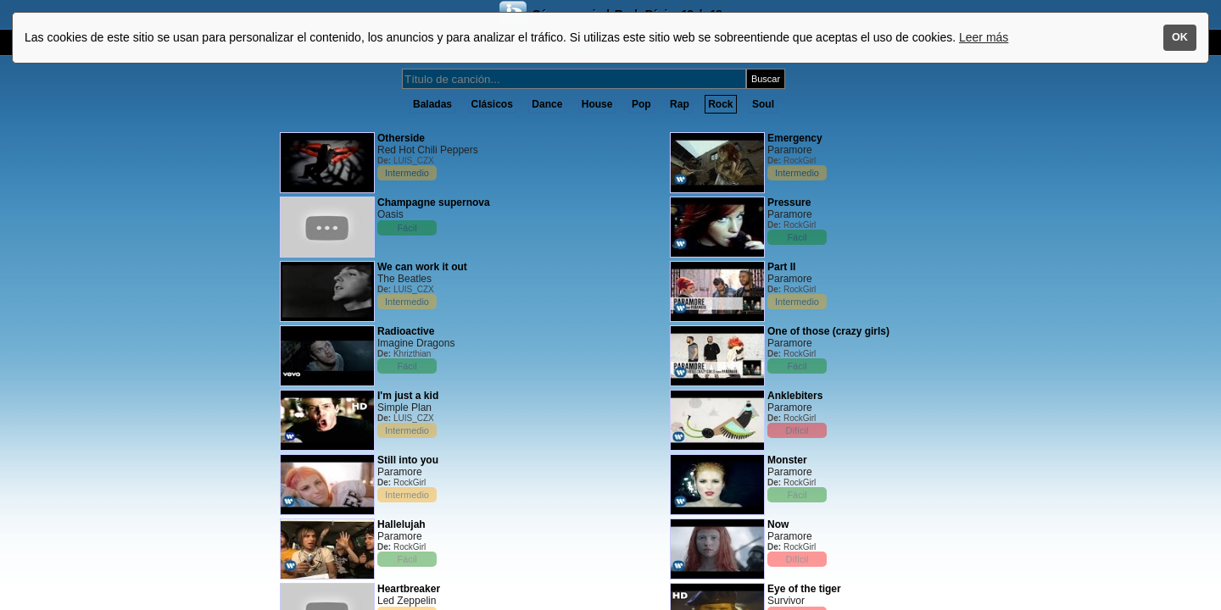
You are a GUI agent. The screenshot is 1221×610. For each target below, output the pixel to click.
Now (778, 524)
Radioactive (405, 331)
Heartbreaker (408, 589)
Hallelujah (401, 524)
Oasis (390, 214)
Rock (720, 104)
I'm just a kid (407, 396)
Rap (679, 104)
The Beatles (404, 279)
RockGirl (409, 482)
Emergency (794, 138)
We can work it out (422, 267)
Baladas (432, 104)
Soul (763, 104)
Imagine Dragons (415, 343)
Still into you (407, 460)
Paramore (399, 472)
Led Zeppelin (406, 601)
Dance (547, 104)
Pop (641, 104)
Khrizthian (412, 353)
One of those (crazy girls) (828, 331)
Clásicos (492, 104)
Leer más (983, 37)
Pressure (789, 202)
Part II (781, 267)
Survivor (786, 601)
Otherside (401, 138)
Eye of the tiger (804, 589)
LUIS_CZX (413, 160)
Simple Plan (404, 407)
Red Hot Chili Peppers (427, 150)
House (597, 104)
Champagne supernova (433, 202)
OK (1180, 37)
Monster (787, 460)
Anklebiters (794, 396)
